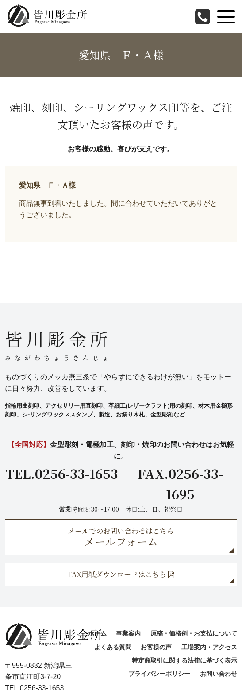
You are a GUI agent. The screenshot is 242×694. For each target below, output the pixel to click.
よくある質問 (112, 647)
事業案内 (128, 633)
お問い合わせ (218, 673)
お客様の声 (156, 647)
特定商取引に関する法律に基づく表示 (184, 660)
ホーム (97, 633)
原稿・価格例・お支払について (193, 633)
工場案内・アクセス (209, 647)
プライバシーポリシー (159, 673)
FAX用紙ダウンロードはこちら (121, 574)
